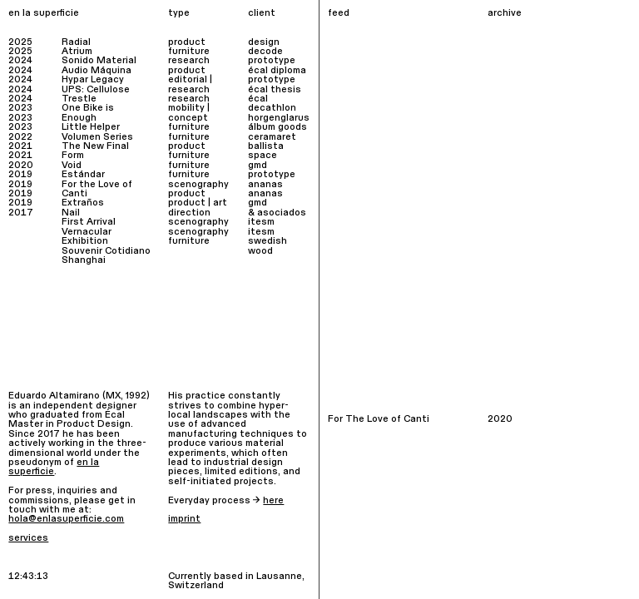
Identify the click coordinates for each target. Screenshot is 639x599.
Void (72, 165)
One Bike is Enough (88, 112)
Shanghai (84, 260)
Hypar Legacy (93, 79)
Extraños (83, 202)
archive (505, 12)
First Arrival (89, 221)
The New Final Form (95, 150)
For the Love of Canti (97, 189)
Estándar (83, 174)
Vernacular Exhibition (86, 236)
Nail (71, 212)
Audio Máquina (96, 70)
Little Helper (91, 127)
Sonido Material (99, 60)
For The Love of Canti (378, 419)
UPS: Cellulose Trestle (96, 94)
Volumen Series (97, 137)
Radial (76, 42)
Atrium (77, 51)
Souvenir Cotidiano (106, 251)
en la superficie (43, 13)
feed (338, 13)
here (273, 500)
